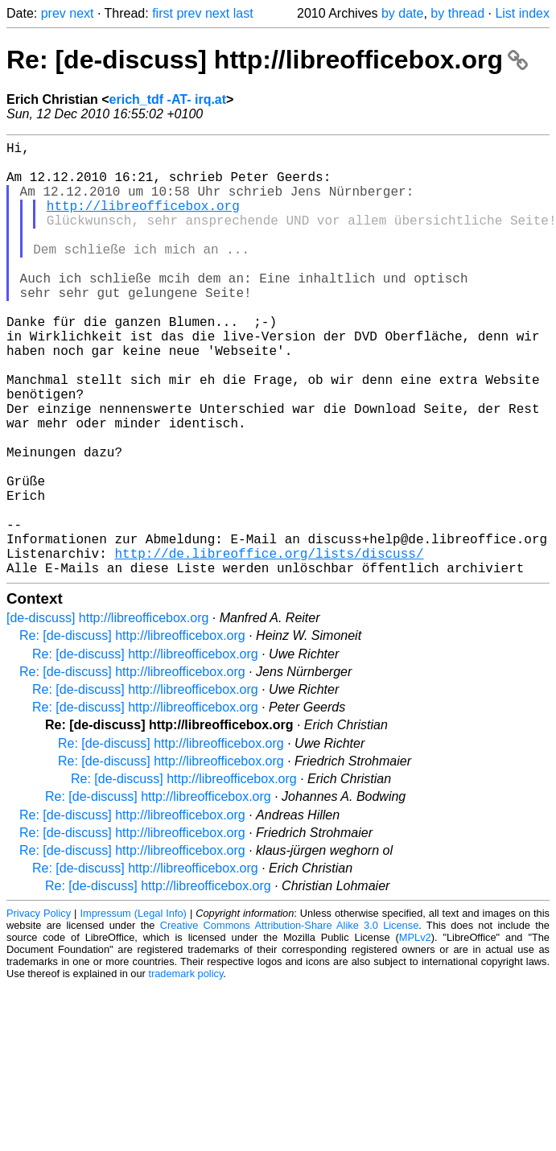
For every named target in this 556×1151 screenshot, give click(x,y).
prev (53, 13)
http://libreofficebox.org (143, 221)
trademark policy (185, 1070)
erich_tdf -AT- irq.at (168, 99)
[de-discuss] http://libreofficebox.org (107, 714)
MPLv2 (415, 1034)
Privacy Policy (38, 1010)
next (81, 13)
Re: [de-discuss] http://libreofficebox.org (267, 59)
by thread (457, 13)
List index (522, 13)
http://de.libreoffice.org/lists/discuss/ (268, 646)
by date (402, 13)
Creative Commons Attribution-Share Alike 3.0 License (289, 1022)
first (162, 13)
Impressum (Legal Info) (133, 1010)
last (243, 13)
